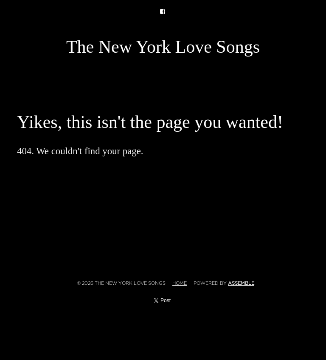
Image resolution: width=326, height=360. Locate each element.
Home (179, 283)
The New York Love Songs (163, 47)
